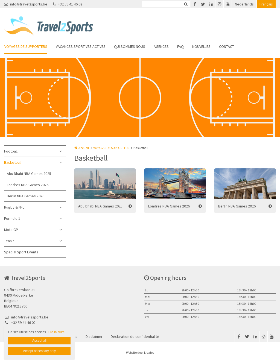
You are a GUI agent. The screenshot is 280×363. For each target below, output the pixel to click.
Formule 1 (12, 218)
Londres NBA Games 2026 (27, 184)
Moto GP (11, 229)
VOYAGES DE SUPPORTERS (25, 46)
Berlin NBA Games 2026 (25, 196)
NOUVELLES (201, 46)
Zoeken (186, 4)
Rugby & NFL (14, 207)
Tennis (9, 240)
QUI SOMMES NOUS (129, 46)
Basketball (12, 162)
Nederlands (244, 4)
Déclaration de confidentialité (135, 336)
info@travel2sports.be (25, 4)
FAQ (180, 46)
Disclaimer (94, 336)
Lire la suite (56, 332)
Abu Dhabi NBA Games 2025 (29, 173)
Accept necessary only (39, 351)
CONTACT (226, 46)
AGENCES (161, 46)
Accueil (83, 148)
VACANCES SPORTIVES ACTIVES (81, 46)
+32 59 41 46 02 (67, 4)
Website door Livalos (140, 352)
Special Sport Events (21, 252)
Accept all (39, 340)
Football (11, 151)
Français (266, 4)
